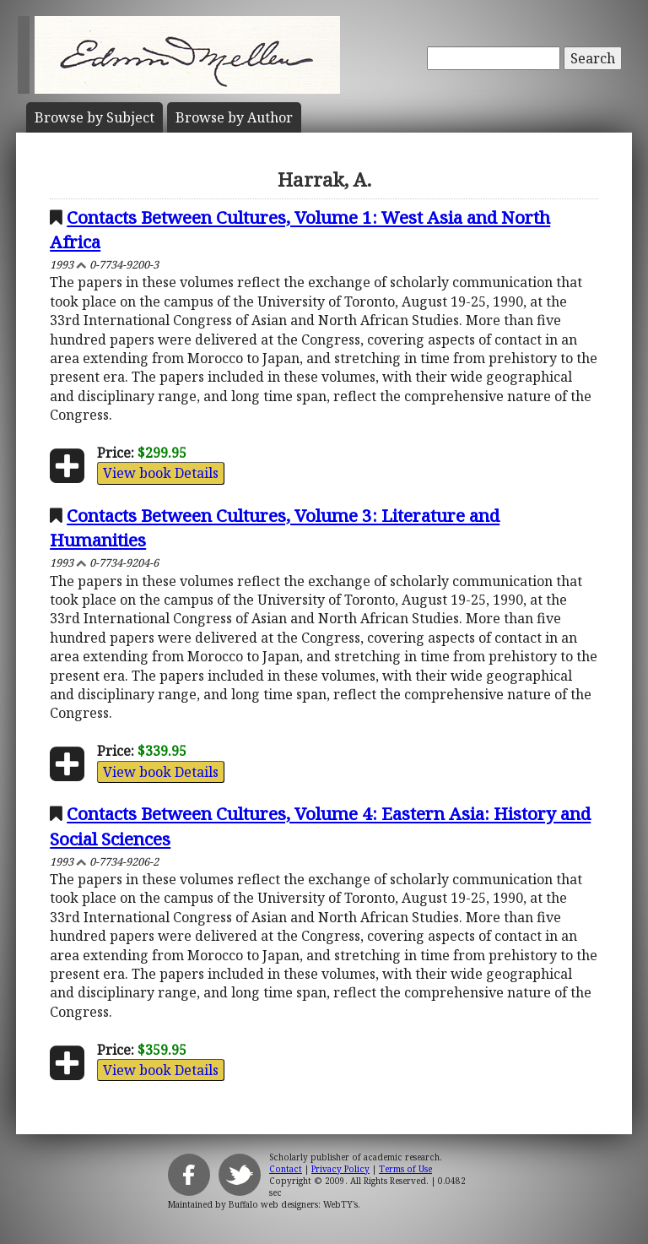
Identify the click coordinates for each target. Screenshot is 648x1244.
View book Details (161, 473)
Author (234, 117)
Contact (285, 1169)
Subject (94, 117)
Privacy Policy (340, 1169)
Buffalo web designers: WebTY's (293, 1204)
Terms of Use (405, 1169)
